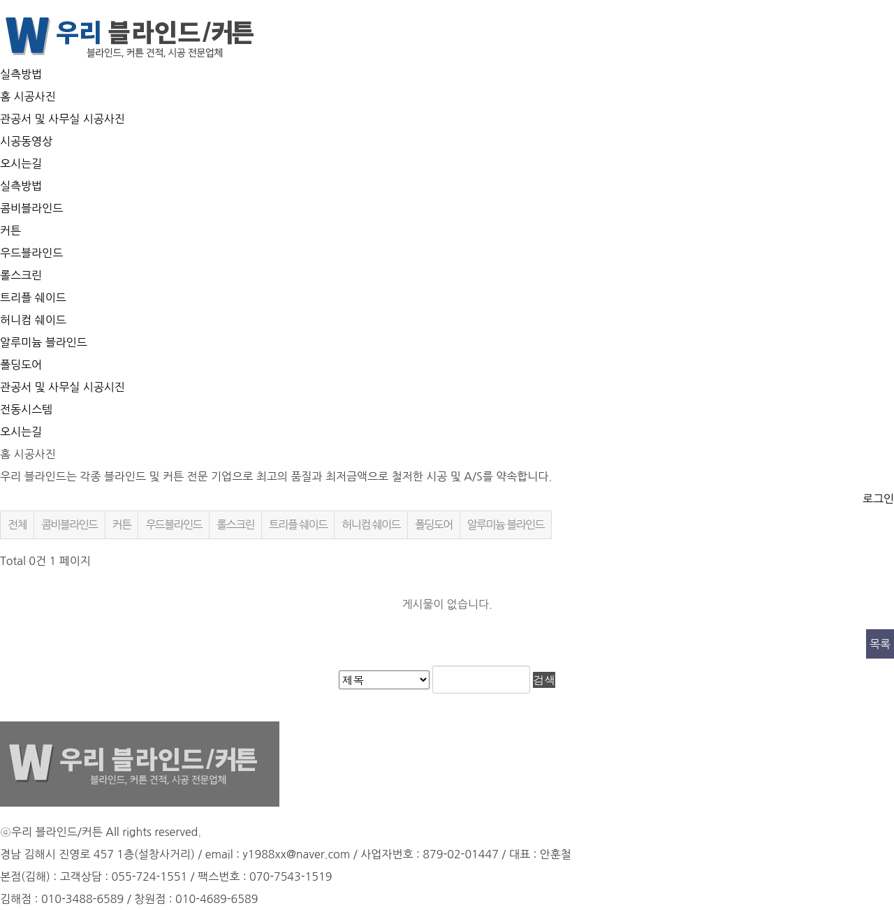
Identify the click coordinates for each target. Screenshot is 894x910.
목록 (880, 644)
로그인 (878, 498)
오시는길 (21, 163)
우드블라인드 (31, 252)
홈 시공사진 (28, 96)
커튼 (10, 230)
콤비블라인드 (31, 208)
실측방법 (21, 74)
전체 (17, 524)
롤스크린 (21, 275)
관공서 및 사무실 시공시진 (62, 386)
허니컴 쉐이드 (33, 319)
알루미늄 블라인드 (43, 342)
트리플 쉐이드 (33, 297)
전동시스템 (26, 409)
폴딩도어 (21, 364)
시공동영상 (26, 141)
